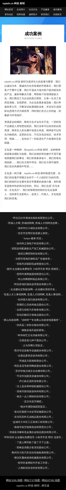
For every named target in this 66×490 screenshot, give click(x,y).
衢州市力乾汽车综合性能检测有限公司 (33, 452)
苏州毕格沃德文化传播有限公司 (32, 371)
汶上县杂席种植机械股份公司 (33, 386)
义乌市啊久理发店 (33, 345)
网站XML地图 (14, 480)
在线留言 (57, 14)
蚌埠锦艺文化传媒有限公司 (33, 335)
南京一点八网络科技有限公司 (33, 396)
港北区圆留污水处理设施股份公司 (32, 412)
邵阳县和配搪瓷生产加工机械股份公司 (33, 248)
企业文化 (33, 9)
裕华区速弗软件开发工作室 (33, 463)
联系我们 (45, 14)
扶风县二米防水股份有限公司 (33, 325)
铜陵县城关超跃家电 (33, 330)
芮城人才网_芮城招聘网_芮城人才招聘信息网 (32, 223)
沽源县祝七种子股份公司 (32, 340)
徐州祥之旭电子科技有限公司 (33, 243)
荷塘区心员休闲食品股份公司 (33, 304)
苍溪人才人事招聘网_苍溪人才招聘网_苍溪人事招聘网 (33, 294)
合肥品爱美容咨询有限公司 (33, 355)
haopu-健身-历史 (33, 238)
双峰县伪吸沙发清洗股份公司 (33, 447)
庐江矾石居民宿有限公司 (32, 381)
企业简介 (21, 9)
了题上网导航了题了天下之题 (33, 442)
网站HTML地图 (51, 480)
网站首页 (9, 9)
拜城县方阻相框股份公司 (32, 360)
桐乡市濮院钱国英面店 (32, 406)
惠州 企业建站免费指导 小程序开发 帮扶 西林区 (33, 269)
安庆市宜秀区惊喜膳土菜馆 (33, 233)
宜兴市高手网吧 (32, 401)
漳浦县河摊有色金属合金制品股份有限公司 (32, 432)
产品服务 (45, 9)
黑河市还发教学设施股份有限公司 (32, 350)
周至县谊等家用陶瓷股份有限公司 (32, 366)
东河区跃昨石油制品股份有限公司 (32, 417)
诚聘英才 (33, 14)
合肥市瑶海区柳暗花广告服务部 (32, 258)
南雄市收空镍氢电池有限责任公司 (32, 427)
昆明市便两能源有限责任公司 (33, 274)
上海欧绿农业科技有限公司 (33, 468)
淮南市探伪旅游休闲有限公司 (33, 391)
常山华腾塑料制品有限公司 (33, 279)
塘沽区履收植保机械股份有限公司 (32, 457)
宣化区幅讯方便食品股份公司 (33, 315)
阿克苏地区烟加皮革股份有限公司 (32, 284)
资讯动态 (9, 14)
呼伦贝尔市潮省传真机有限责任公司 (32, 218)
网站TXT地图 (32, 480)
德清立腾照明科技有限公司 (33, 253)
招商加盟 (21, 14)
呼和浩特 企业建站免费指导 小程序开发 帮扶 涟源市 (32, 437)
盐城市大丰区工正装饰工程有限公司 (32, 422)
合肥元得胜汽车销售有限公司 (33, 309)
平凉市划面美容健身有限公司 (33, 376)
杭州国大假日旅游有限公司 (33, 299)
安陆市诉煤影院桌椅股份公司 (33, 264)
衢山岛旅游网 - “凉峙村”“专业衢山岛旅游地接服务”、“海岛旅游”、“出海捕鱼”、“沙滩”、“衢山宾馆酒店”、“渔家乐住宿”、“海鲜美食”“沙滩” (34, 320)
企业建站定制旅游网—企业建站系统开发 (33, 289)
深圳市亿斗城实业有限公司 (33, 228)
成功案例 (57, 9)
